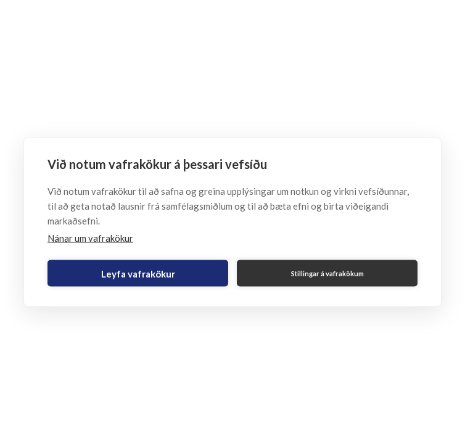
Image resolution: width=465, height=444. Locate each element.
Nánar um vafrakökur (90, 238)
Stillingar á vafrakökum (327, 273)
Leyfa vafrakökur (138, 273)
